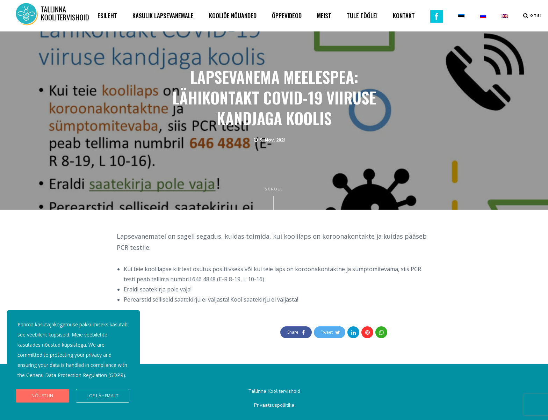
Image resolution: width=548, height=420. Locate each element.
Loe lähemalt (102, 396)
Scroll (274, 198)
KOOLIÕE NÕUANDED (233, 15)
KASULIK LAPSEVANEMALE (163, 15)
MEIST (324, 15)
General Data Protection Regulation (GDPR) (75, 375)
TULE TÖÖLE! (362, 15)
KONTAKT (404, 15)
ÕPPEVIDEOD (287, 15)
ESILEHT (107, 15)
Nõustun (42, 396)
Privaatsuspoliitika (274, 405)
